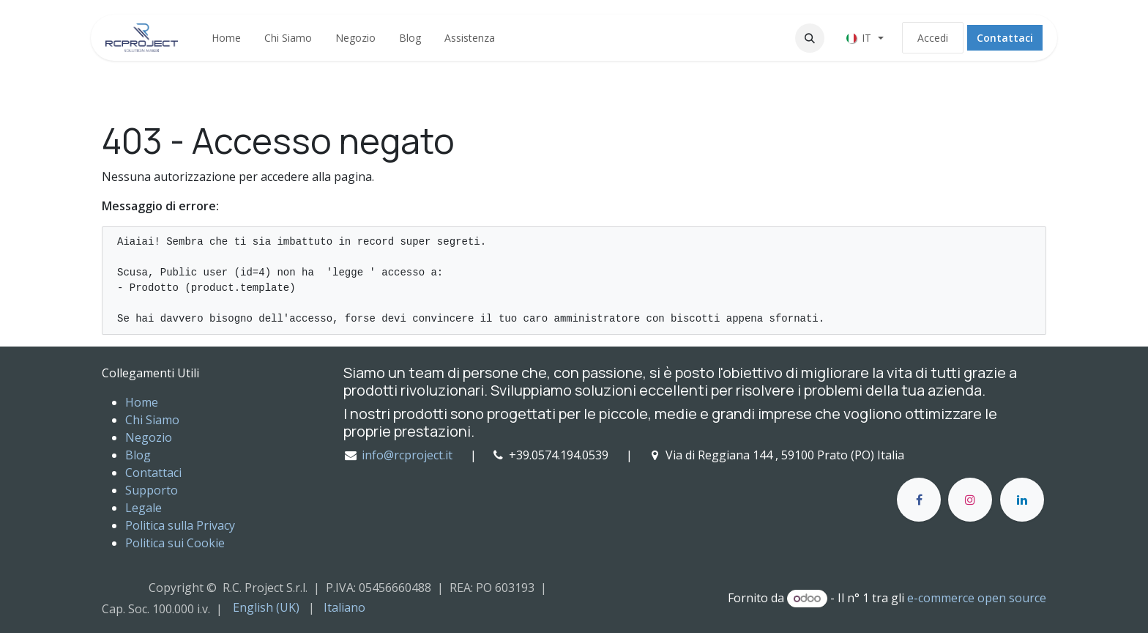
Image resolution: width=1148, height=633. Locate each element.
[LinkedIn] (1022, 500)
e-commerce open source (976, 598)
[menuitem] (226, 37)
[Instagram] (970, 500)
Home (141, 402)
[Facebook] (919, 500)
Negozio (148, 437)
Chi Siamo (152, 420)
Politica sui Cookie (175, 543)
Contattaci (1005, 38)
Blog (138, 455)
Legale (143, 508)
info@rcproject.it (407, 455)
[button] (809, 38)
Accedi (932, 38)
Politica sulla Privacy (180, 525)
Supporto (151, 490)
